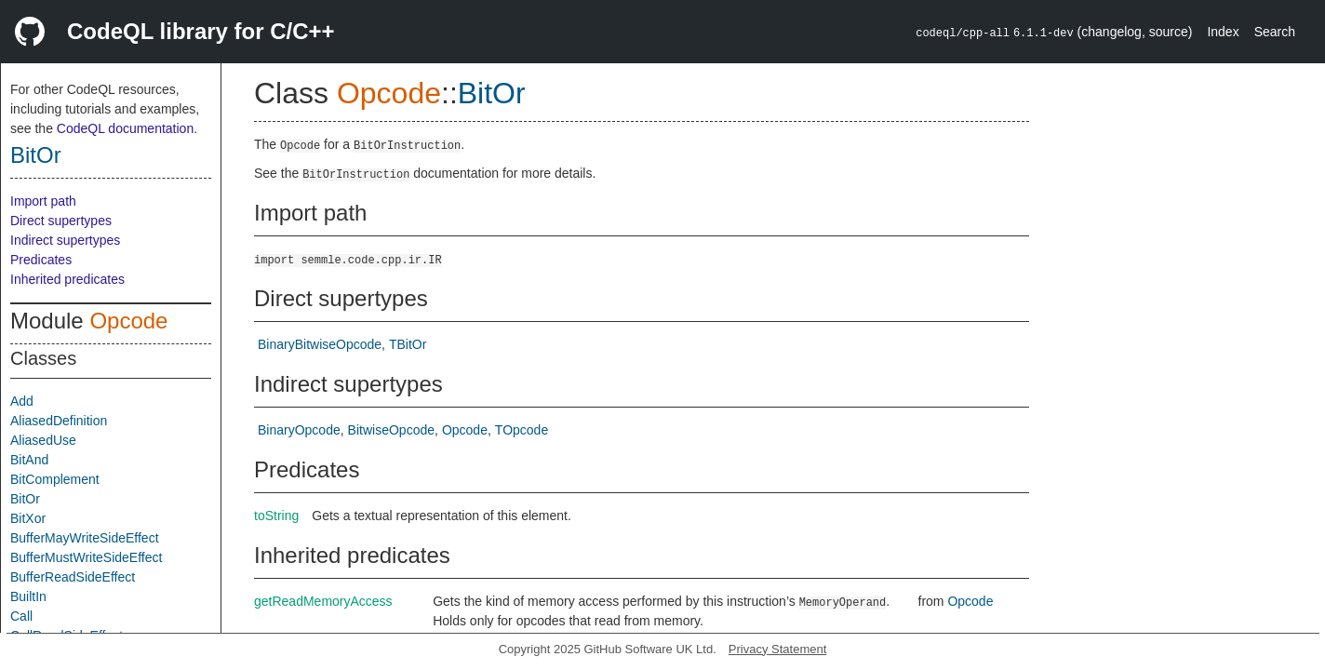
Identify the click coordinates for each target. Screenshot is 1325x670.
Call (21, 616)
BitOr (35, 155)
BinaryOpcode (299, 429)
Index (1222, 31)
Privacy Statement (778, 649)
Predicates (41, 259)
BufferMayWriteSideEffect (84, 537)
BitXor (28, 518)
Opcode (128, 320)
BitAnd (29, 459)
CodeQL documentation (125, 128)
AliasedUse (43, 440)
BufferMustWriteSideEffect (86, 557)
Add (21, 401)
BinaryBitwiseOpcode (319, 344)
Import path (43, 201)
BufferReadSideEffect (72, 577)
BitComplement (55, 479)
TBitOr (407, 344)
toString (276, 515)
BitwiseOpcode (391, 429)
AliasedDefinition (58, 420)
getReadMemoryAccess (323, 601)
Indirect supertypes (65, 240)
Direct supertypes (61, 220)
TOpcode (521, 429)
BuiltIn (28, 596)
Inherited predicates (67, 279)
